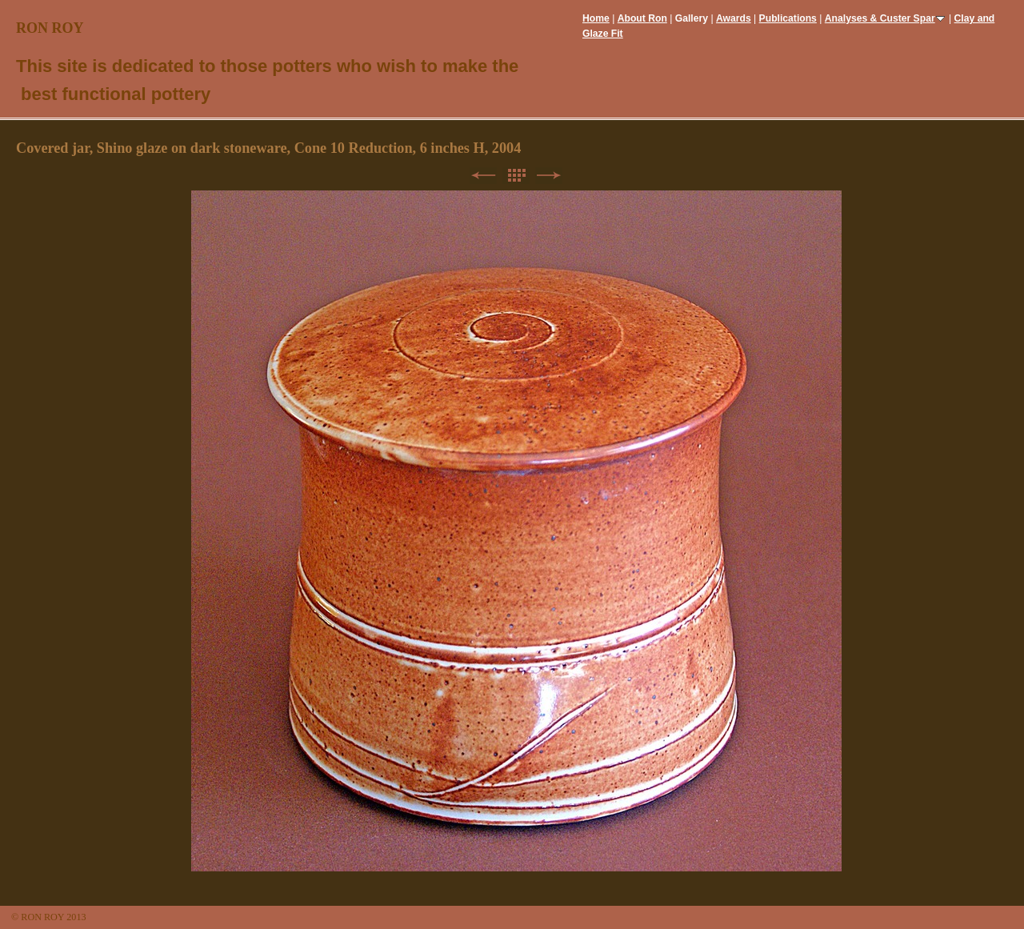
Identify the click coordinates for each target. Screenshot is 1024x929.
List (516, 175)
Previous (483, 175)
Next (548, 175)
